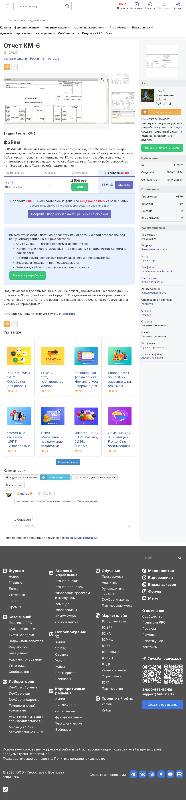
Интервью (17, 595)
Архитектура (65, 616)
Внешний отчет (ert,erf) (156, 271)
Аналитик (109, 582)
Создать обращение (162, 704)
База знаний (20, 617)
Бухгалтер (148, 260)
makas (24, 493)
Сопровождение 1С (70, 634)
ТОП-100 (16, 601)
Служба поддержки (164, 658)
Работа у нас (152, 641)
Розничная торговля (154, 249)
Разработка (18, 647)
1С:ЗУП (107, 658)
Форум (154, 591)
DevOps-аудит (20, 693)
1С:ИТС (61, 648)
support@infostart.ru (159, 694)
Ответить (30, 525)
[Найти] (179, 557)
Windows (147, 303)
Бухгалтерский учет (154, 347)
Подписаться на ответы (21, 477)
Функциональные (22, 629)
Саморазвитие (66, 622)
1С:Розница (111, 652)
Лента (13, 589)
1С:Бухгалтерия (114, 621)
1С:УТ (106, 646)
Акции (60, 642)
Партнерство (65, 673)
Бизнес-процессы (69, 587)
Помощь (149, 635)
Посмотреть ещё (68, 461)
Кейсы (60, 667)
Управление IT (66, 610)
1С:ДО (107, 664)
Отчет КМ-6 (22, 45)
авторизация (88, 538)
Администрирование (25, 659)
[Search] (162, 557)
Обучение (111, 571)
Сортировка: (94, 477)
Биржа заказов (162, 584)
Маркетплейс (114, 615)
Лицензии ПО (65, 705)
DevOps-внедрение (24, 700)
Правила (149, 628)
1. (15, 493)
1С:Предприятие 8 (153, 282)
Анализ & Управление (66, 573)
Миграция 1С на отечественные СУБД (26, 729)
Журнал (16, 571)
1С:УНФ (107, 639)
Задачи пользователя (26, 641)
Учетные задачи (21, 635)
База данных (19, 653)
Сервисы (62, 654)
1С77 (105, 682)
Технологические (68, 723)
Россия (146, 314)
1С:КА (106, 633)
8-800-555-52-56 (157, 690)
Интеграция (18, 665)
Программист (113, 576)
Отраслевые (65, 711)
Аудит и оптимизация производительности (26, 719)
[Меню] (7, 6)
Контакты (149, 647)
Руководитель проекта (113, 591)
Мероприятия (161, 571)
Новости (16, 576)
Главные (15, 582)
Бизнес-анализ (66, 581)
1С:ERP (107, 627)
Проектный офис (117, 698)
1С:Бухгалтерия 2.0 (153, 293)
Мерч (153, 598)
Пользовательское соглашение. (28, 758)
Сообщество (19, 672)
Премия (15, 607)
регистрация (69, 538)
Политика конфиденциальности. (79, 758)
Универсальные (114, 670)
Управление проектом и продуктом (72, 595)
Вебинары (63, 679)
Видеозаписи (160, 577)
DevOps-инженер (115, 599)
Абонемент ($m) (152, 358)
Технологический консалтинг (22, 708)
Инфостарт (67, 314)
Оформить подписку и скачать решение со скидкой (69, 214)
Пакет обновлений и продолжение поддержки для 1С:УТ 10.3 (52, 441)
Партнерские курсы (117, 605)
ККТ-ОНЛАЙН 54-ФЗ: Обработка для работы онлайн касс (18, 381)
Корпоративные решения (70, 691)
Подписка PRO (20, 623)
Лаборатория (21, 681)
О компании (153, 610)
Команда (62, 604)
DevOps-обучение (23, 687)
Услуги (60, 660)
